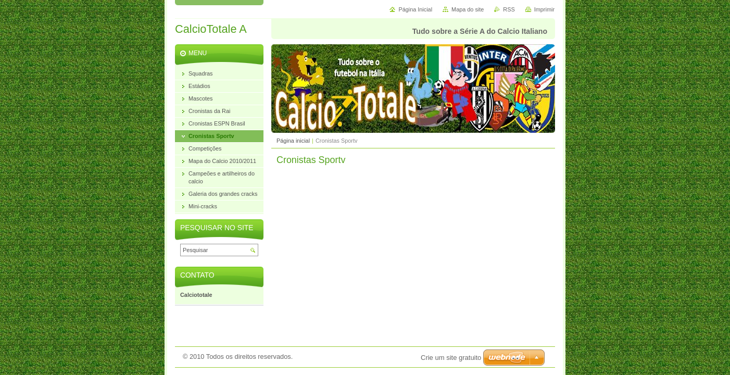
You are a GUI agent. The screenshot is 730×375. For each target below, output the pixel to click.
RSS (508, 9)
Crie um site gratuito (451, 357)
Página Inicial (415, 9)
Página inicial (293, 141)
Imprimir (544, 9)
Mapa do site (467, 9)
